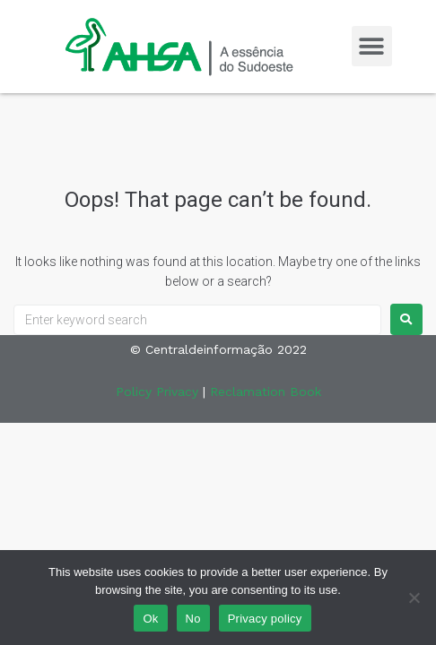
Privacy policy (265, 618)
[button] (372, 46)
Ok (150, 618)
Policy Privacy (157, 391)
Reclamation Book (265, 391)
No (193, 618)
